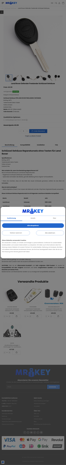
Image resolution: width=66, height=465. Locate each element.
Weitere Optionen (16, 233)
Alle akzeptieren (33, 226)
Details (33, 218)
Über (54, 218)
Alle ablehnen (50, 233)
